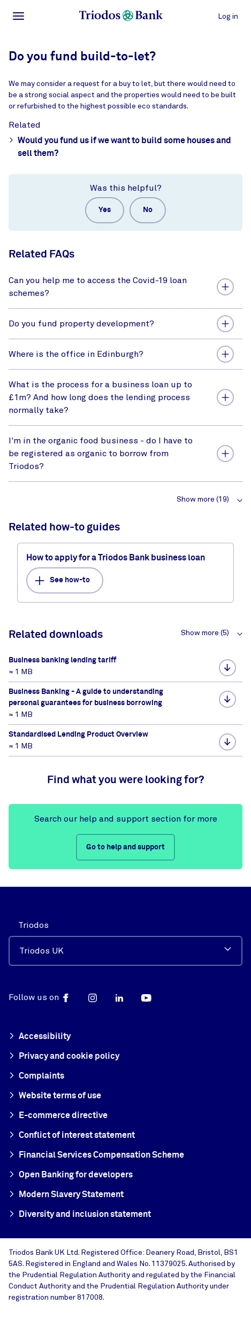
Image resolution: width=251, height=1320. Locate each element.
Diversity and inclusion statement (80, 1214)
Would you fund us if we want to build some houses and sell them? (120, 146)
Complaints (36, 1076)
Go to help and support (125, 847)
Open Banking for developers (71, 1175)
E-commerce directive (58, 1116)
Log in (228, 16)
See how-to (62, 580)
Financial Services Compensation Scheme (96, 1155)
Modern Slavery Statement (66, 1195)
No (148, 210)
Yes (104, 210)
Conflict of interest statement (72, 1135)
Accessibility (40, 1036)
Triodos (33, 925)
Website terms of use (55, 1096)
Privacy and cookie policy (64, 1056)
